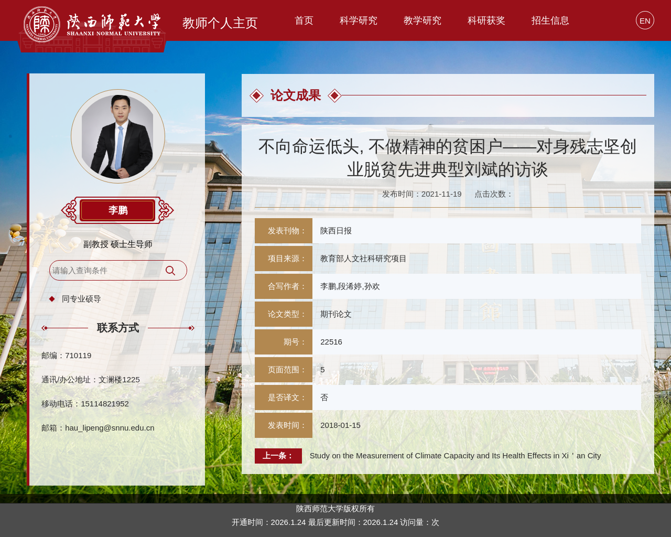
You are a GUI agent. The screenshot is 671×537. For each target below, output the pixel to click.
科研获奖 (486, 20)
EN (645, 20)
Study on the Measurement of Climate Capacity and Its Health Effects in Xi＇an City (455, 455)
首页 (304, 20)
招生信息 (550, 20)
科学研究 (358, 20)
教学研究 (422, 20)
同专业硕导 (81, 298)
